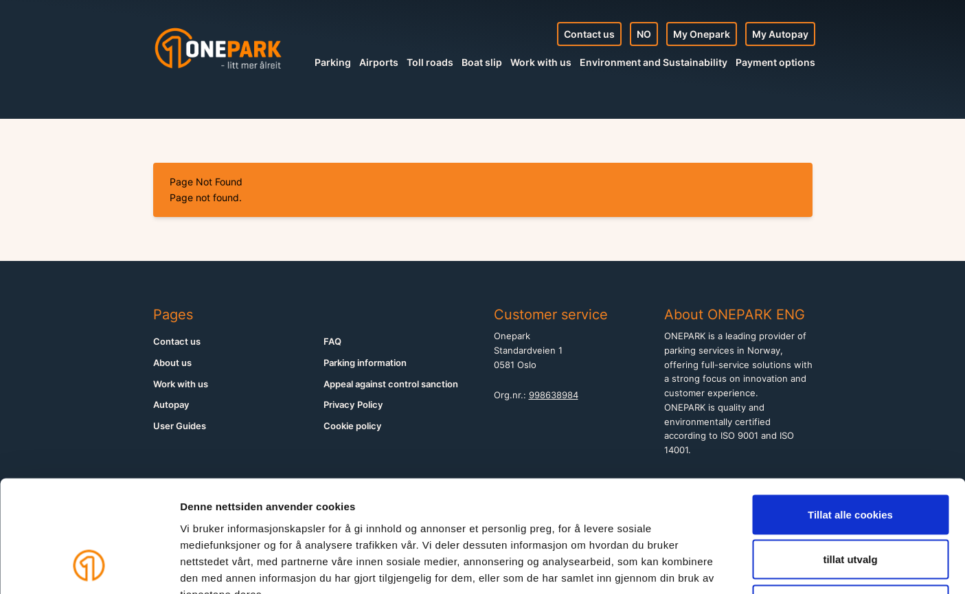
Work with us (540, 62)
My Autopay (780, 34)
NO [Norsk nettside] (644, 34)
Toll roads (430, 62)
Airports (378, 62)
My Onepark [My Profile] (701, 34)
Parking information (365, 363)
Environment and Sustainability (653, 62)
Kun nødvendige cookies (850, 504)
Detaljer (731, 567)
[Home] (218, 48)
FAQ (332, 341)
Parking (333, 62)
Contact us (589, 34)
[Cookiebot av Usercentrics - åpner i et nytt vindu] (89, 567)
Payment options (775, 62)
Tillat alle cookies (850, 414)
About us (172, 363)
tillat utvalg (850, 459)
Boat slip (482, 62)
